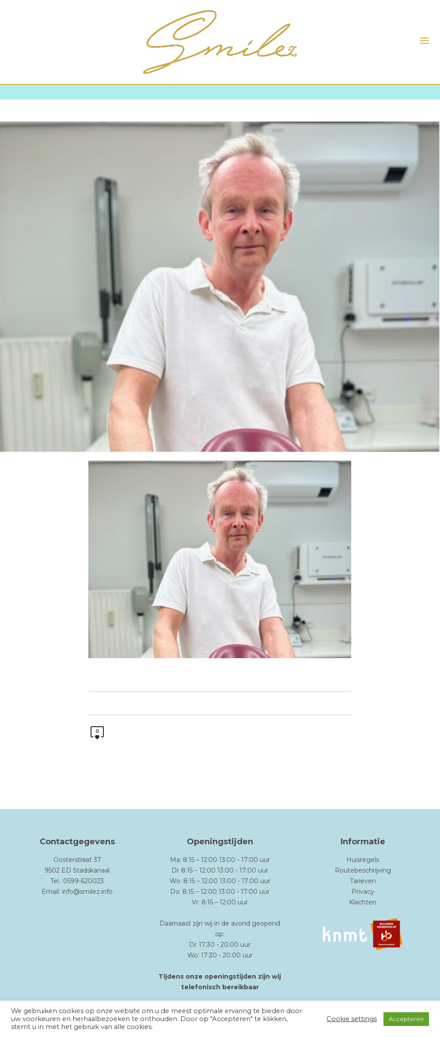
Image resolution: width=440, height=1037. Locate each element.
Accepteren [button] (406, 1018)
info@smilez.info (87, 892)
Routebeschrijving (363, 870)
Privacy (363, 892)
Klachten (362, 902)
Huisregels (362, 860)
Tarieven (363, 881)
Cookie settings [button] (351, 1019)
